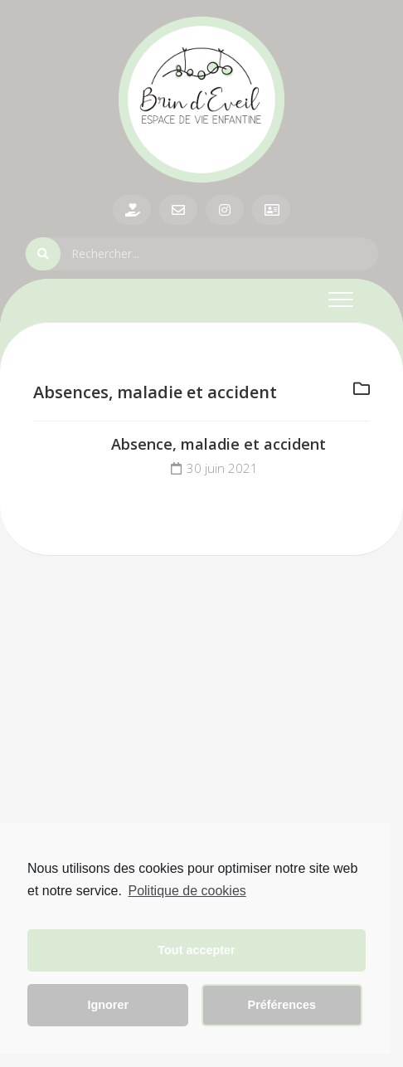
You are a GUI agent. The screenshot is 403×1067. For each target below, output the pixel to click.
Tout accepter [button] (196, 950)
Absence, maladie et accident (218, 444)
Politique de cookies (186, 891)
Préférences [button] (282, 1004)
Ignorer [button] (108, 1004)
